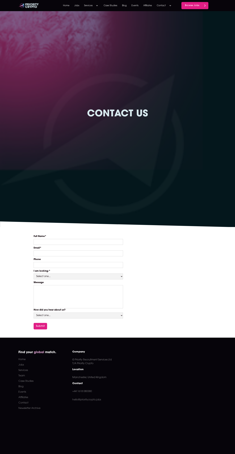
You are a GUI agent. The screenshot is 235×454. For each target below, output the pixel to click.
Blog (124, 5)
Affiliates (147, 5)
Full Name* (40, 236)
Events (135, 5)
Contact (23, 403)
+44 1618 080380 (82, 391)
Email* (37, 248)
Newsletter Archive (29, 408)
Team (21, 376)
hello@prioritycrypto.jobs (86, 400)
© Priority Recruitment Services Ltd (92, 360)
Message (39, 282)
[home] (34, 5)
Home (66, 5)
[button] (91, 5)
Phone (37, 259)
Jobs (76, 5)
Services (23, 370)
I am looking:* (42, 271)
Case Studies (110, 5)
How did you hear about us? (50, 310)
